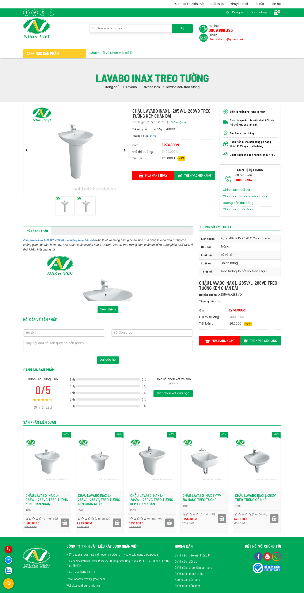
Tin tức (259, 4)
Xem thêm (108, 309)
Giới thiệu (217, 4)
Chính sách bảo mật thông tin (193, 555)
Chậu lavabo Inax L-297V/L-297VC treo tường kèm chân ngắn (22, 499)
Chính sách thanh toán (189, 573)
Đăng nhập (259, 12)
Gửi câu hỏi (108, 359)
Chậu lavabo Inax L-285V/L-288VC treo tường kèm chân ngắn (127, 499)
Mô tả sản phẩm (37, 230)
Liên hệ (275, 4)
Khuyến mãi (239, 4)
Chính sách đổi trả (236, 190)
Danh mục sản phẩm (42, 53)
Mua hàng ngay (153, 175)
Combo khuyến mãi (189, 4)
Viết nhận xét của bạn (173, 393)
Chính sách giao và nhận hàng (245, 196)
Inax (153, 136)
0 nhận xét (180, 122)
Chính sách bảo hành (239, 209)
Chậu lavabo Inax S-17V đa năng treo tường (229, 497)
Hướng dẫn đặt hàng (238, 203)
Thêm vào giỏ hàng (194, 175)
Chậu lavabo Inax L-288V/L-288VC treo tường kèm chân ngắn (74, 499)
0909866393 (242, 180)
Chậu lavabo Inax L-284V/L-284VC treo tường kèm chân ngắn (179, 499)
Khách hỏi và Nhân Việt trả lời (111, 53)
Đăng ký (238, 12)
